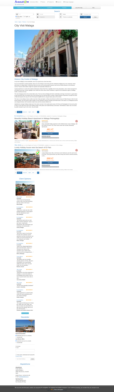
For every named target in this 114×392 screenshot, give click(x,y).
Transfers (64, 7)
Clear (95, 17)
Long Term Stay (78, 7)
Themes (24, 21)
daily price (25, 111)
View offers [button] (50, 133)
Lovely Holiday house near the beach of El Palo (32, 147)
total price (20, 111)
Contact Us (50, 2)
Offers (35, 7)
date (33, 111)
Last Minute (49, 7)
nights (29, 111)
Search (85, 17)
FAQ (93, 7)
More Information (58, 389)
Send (32, 358)
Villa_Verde (17, 145)
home (16, 21)
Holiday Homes (20, 7)
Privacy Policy (19, 356)
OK (52, 389)
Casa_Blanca (20, 256)
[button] (68, 2)
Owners (42, 2)
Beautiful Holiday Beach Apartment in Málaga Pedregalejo (36, 118)
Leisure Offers (34, 2)
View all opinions (25, 313)
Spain (20, 21)
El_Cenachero (18, 116)
